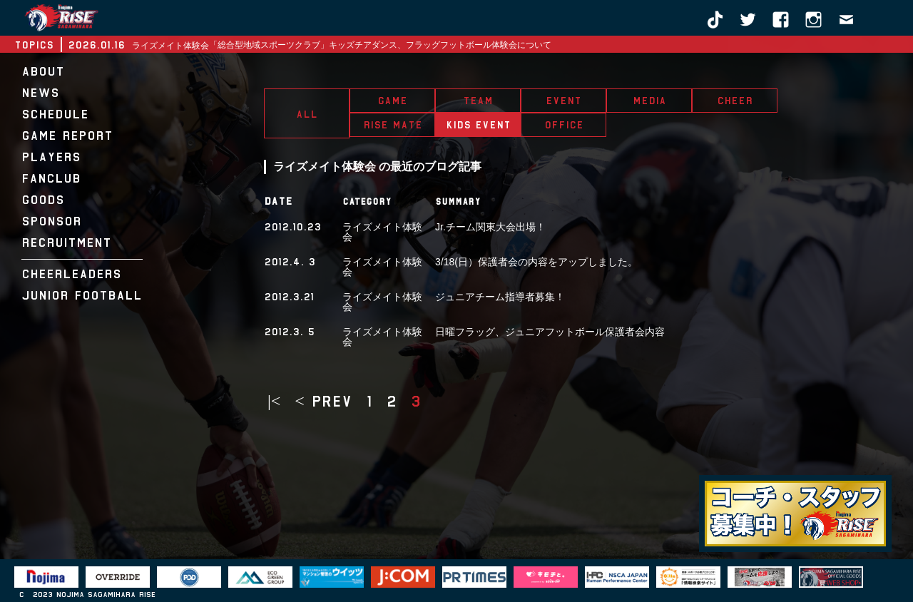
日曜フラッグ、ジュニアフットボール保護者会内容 (550, 331)
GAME (392, 100)
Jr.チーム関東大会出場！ (490, 227)
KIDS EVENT (478, 125)
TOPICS (33, 45)
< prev (323, 401)
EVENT (563, 100)
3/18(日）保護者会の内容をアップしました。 (536, 261)
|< (273, 401)
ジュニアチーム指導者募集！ (500, 296)
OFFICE (563, 125)
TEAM (478, 100)
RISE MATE (392, 125)
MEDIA (649, 100)
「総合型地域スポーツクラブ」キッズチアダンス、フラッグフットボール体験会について (380, 45)
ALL (306, 114)
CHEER (735, 100)
